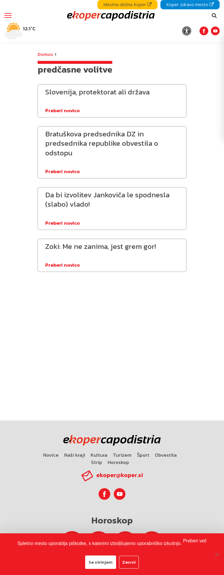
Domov (45, 54)
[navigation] (112, 21)
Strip (96, 462)
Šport (143, 455)
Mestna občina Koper (127, 4)
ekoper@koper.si (119, 475)
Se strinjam (101, 562)
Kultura (99, 455)
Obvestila (166, 455)
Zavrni (129, 562)
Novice (51, 455)
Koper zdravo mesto (190, 4)
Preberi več (195, 540)
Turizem (122, 455)
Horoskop (118, 462)
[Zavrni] (217, 554)
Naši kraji (74, 455)
